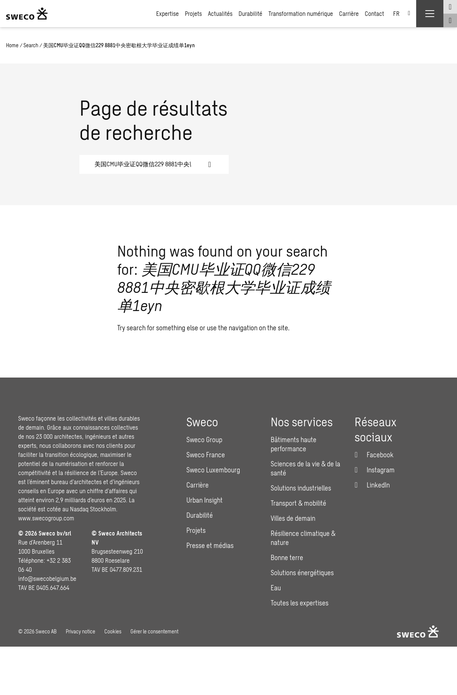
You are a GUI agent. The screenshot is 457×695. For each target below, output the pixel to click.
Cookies (112, 631)
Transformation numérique (300, 13)
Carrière (349, 13)
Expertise (167, 13)
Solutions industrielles (301, 488)
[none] (401, 13)
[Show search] (450, 20)
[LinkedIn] (372, 484)
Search (30, 45)
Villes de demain (293, 518)
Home (12, 45)
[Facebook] (374, 454)
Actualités (220, 13)
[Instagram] (375, 469)
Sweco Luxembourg (213, 470)
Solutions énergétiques (302, 572)
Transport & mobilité (298, 503)
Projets (193, 13)
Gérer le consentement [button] (154, 631)
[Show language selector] (450, 7)
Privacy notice (80, 631)
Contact (374, 13)
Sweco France (205, 454)
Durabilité (250, 13)
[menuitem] (401, 13)
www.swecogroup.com (46, 518)
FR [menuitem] (396, 13)
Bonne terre (287, 557)
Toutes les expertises (299, 603)
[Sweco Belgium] (27, 14)
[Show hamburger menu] (429, 13)
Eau (276, 588)
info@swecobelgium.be (47, 578)
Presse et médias (210, 545)
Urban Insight (204, 500)
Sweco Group (204, 439)
